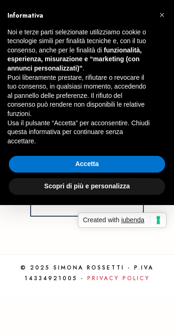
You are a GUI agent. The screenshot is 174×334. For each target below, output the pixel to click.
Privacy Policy (118, 278)
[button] (162, 14)
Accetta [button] (87, 163)
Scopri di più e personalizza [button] (86, 186)
